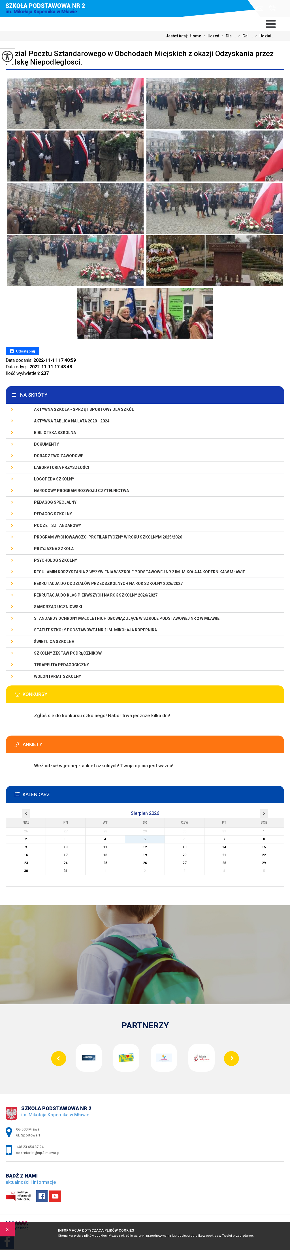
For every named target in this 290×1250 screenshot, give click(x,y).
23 (26, 863)
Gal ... (244, 36)
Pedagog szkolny (53, 514)
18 (105, 855)
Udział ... (264, 36)
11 (105, 847)
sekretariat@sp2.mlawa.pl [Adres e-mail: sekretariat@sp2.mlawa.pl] (38, 1153)
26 (145, 863)
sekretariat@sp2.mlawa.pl (259, 9)
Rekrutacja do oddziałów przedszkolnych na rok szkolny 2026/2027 (108, 583)
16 (26, 855)
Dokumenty (46, 444)
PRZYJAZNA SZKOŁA (54, 548)
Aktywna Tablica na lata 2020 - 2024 (71, 421)
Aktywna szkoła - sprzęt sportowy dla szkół (84, 409)
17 (66, 855)
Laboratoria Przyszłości (61, 467)
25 (105, 863)
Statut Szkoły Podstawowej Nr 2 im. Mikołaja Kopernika (95, 630)
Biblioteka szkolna (55, 432)
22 (264, 855)
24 (66, 863)
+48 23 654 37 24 (272, 8)
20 (185, 855)
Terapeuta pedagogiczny (61, 665)
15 (264, 847)
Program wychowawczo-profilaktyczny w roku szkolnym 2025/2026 (108, 537)
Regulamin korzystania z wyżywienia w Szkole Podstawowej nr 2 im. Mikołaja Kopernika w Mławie (139, 572)
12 (145, 847)
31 (66, 871)
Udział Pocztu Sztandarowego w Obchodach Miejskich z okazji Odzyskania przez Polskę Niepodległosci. (140, 57)
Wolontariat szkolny (57, 676)
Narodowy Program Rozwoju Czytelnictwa (81, 490)
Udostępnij (22, 351)
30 (26, 871)
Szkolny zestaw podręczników (68, 653)
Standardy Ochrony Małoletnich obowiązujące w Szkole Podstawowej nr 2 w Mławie (126, 618)
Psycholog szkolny (55, 560)
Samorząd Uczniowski (58, 606)
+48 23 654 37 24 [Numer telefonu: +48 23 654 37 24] (29, 1147)
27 (185, 863)
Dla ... (227, 36)
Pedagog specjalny (55, 502)
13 (185, 847)
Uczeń (210, 36)
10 (66, 847)
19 (145, 855)
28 (224, 863)
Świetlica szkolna (54, 641)
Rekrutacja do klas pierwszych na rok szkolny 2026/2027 (95, 595)
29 (264, 863)
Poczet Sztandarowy (57, 525)
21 (224, 855)
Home (195, 36)
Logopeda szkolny (54, 479)
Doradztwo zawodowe (58, 456)
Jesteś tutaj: (178, 36)
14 (224, 847)
